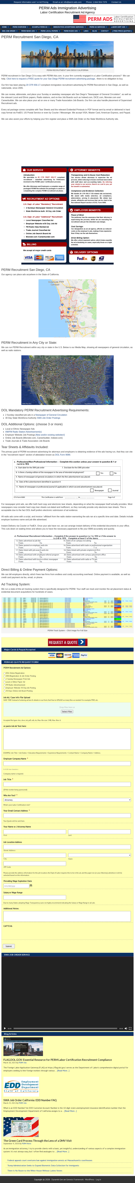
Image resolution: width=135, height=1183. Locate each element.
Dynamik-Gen (57, 1179)
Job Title (8, 779)
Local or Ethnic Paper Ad (15, 682)
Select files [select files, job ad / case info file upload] (67, 711)
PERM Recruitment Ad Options (17, 667)
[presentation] (23, 934)
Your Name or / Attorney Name (17, 826)
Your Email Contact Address (16, 810)
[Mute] (126, 1028)
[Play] (5, 1028)
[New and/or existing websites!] (50, 435)
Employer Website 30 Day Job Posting (21, 688)
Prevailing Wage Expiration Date (17, 881)
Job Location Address (12, 842)
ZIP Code (7, 867)
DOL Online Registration (15, 673)
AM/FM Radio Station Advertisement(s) (23, 432)
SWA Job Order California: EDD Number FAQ (30, 1100)
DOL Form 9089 (62, 455)
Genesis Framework (75, 1179)
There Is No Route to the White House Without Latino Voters (34, 1170)
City (5, 859)
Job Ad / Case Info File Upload (16, 697)
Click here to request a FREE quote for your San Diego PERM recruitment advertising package (50, 79)
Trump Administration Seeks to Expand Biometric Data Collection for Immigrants (43, 1165)
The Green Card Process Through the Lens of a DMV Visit (37, 1140)
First (5, 835)
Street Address (9, 850)
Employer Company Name (15, 758)
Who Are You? (10, 795)
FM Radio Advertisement (15, 685)
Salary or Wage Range (12, 892)
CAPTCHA (7, 926)
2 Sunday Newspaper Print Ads (18, 679)
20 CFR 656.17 (33, 85)
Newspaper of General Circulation (51, 415)
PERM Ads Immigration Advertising (67, 8)
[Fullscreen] (130, 1028)
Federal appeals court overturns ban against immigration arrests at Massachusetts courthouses (49, 1160)
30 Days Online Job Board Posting (19, 691)
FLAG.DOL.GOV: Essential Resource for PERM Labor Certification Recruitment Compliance (57, 1059)
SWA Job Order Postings (48, 418)
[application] (67, 994)
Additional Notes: (11, 908)
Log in (98, 1179)
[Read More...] (63, 1070)
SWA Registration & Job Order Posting (21, 676)
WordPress (89, 1179)
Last (70, 835)
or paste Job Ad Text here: (14, 726)
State (70, 859)
